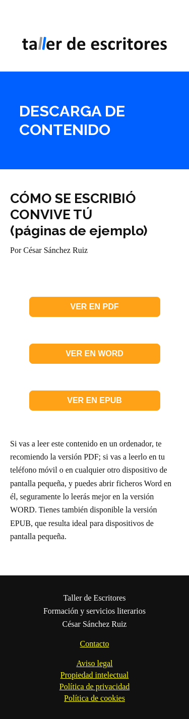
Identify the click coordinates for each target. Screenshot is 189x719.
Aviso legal (94, 663)
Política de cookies (94, 698)
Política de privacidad (94, 686)
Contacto (94, 643)
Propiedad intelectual (94, 675)
